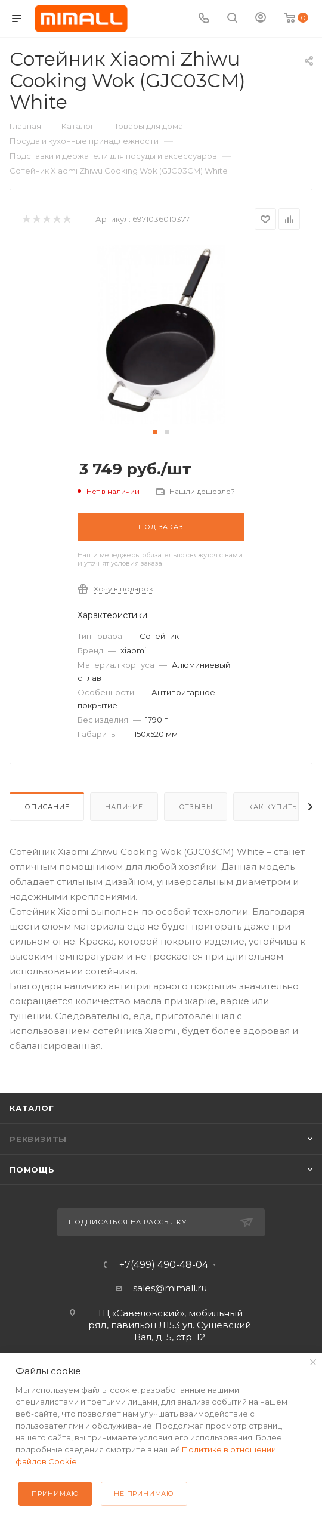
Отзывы (196, 807)
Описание (46, 807)
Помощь (32, 1169)
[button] (155, 432)
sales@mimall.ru (170, 1288)
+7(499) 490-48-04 (163, 1265)
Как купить (272, 807)
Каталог (32, 1108)
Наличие (124, 807)
